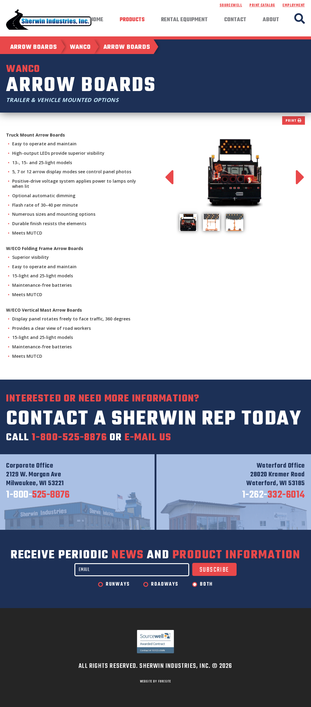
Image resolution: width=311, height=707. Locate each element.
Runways (118, 584)
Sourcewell (231, 5)
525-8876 (38, 495)
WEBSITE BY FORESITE (155, 681)
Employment (293, 5)
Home (96, 20)
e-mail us (148, 437)
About (271, 20)
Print (293, 120)
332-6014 (273, 495)
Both (206, 584)
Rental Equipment (184, 20)
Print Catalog (262, 5)
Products (132, 20)
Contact (235, 20)
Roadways (164, 584)
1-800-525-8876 (69, 437)
